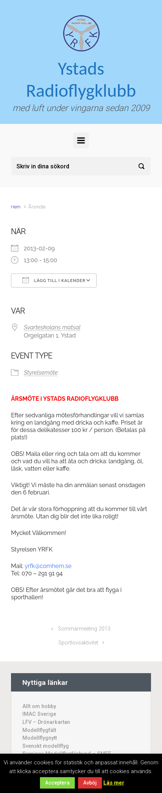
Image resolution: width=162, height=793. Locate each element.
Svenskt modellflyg (45, 746)
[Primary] (81, 140)
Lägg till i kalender (53, 280)
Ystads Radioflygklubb (81, 79)
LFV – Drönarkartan (46, 722)
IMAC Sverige (39, 714)
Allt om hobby (39, 706)
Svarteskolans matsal (52, 327)
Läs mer (113, 782)
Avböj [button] (90, 783)
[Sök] (81, 166)
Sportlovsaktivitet (78, 643)
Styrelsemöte (41, 372)
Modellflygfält (39, 730)
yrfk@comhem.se (48, 565)
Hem (16, 207)
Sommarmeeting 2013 (84, 629)
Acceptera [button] (57, 783)
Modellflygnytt (39, 738)
